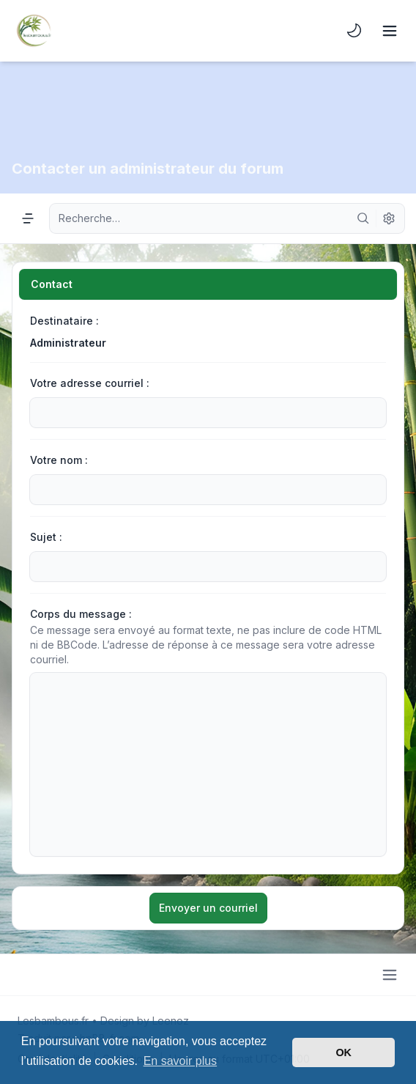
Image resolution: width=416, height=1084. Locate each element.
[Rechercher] (363, 218)
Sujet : (46, 537)
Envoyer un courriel (208, 908)
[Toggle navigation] (389, 30)
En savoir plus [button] (181, 1061)
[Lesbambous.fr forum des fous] (34, 31)
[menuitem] (354, 30)
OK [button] (343, 1052)
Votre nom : (59, 460)
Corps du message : (81, 614)
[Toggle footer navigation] (389, 974)
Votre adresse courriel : (89, 383)
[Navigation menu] (28, 218)
